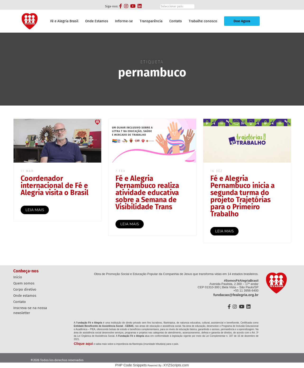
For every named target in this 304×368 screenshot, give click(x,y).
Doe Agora (242, 21)
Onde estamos (24, 295)
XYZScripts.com (176, 365)
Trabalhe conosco (203, 21)
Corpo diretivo (24, 289)
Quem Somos (23, 283)
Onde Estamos (96, 21)
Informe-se (124, 21)
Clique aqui (83, 343)
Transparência (151, 21)
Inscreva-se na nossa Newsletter (30, 310)
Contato (175, 21)
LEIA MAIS (34, 210)
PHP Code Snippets (131, 365)
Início (17, 277)
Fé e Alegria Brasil (64, 21)
